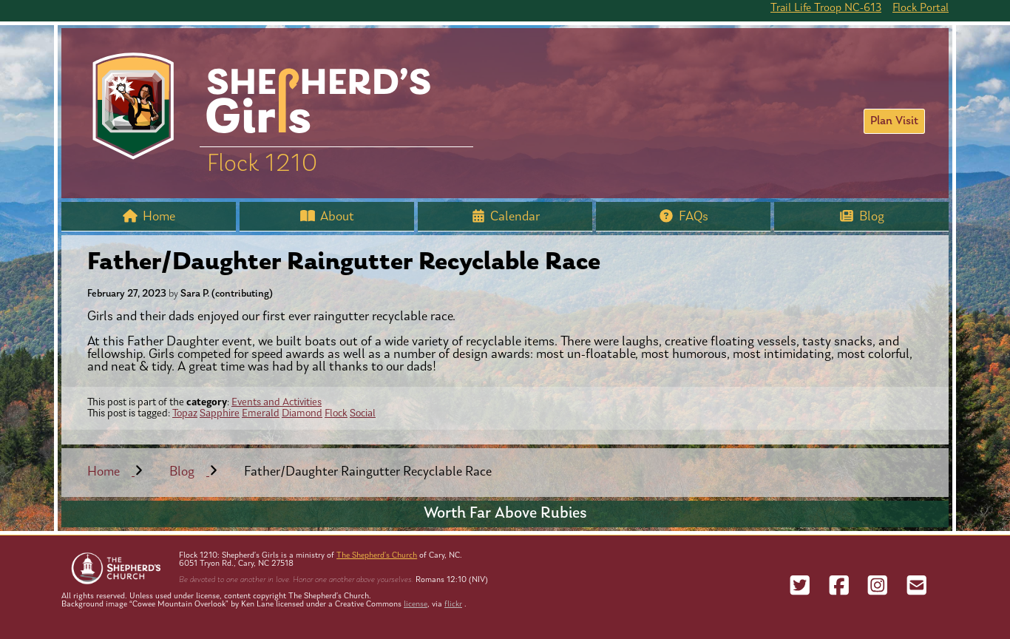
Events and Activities (276, 402)
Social (363, 413)
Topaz (184, 413)
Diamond (302, 413)
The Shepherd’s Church (376, 556)
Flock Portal (920, 8)
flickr (453, 605)
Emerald (260, 413)
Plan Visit (894, 121)
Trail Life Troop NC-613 (825, 8)
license (415, 605)
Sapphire (220, 413)
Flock (336, 413)
